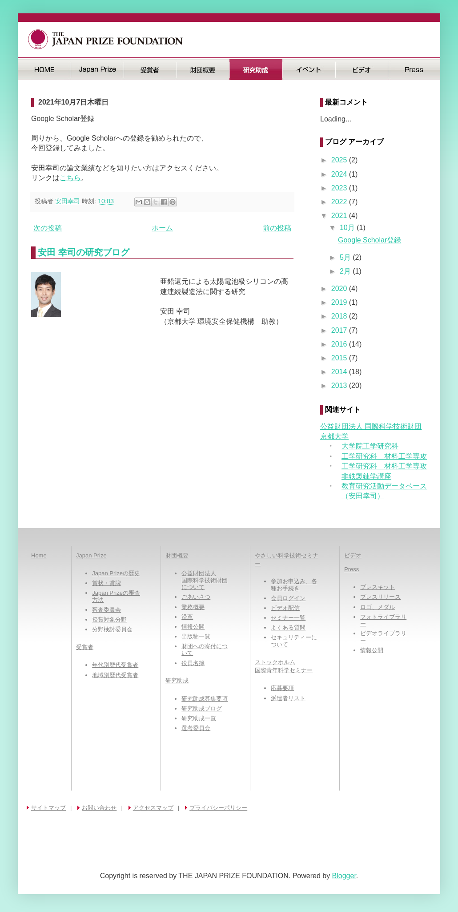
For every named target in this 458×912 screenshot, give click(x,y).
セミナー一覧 (288, 617)
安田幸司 (68, 201)
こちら (70, 178)
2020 (340, 288)
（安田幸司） (362, 496)
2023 (340, 188)
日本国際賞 (97, 69)
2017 (340, 330)
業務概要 (193, 607)
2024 (340, 174)
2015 (340, 358)
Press (414, 69)
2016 (340, 344)
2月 (346, 271)
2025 (340, 160)
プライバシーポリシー (218, 807)
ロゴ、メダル (377, 607)
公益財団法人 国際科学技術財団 (371, 426)
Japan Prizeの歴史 (116, 573)
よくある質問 (288, 627)
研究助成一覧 (198, 718)
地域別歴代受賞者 (115, 675)
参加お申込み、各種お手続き (294, 585)
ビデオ (361, 69)
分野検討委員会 (112, 629)
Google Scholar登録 (369, 240)
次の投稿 (47, 228)
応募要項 (282, 688)
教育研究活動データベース (384, 486)
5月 (346, 257)
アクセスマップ (153, 807)
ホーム (162, 228)
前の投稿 (277, 228)
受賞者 (150, 69)
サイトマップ (48, 807)
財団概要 (203, 69)
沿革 (187, 616)
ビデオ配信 (285, 608)
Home (39, 555)
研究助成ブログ (201, 708)
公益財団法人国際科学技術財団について (204, 580)
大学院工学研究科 (369, 446)
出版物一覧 (195, 636)
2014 (340, 371)
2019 (340, 302)
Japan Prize (91, 555)
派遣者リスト (288, 698)
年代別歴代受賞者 (115, 665)
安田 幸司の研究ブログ (83, 252)
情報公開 (193, 626)
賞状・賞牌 (106, 583)
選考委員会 (195, 728)
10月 (348, 227)
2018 (340, 316)
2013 (340, 385)
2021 (340, 215)
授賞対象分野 (109, 619)
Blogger (344, 876)
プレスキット (377, 587)
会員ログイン (288, 598)
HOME (44, 69)
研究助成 (255, 69)
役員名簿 (193, 663)
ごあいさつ (195, 596)
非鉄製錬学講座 (366, 476)
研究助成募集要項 (204, 698)
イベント (308, 69)
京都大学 (334, 436)
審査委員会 (106, 609)
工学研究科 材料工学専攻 (384, 456)
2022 (340, 202)
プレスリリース (380, 596)
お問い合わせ (99, 807)
